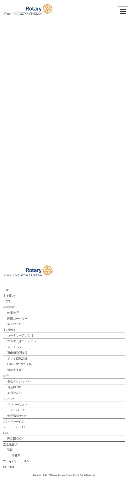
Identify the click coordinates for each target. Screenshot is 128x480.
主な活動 (9, 329)
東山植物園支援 (17, 352)
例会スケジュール (19, 381)
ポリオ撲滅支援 (17, 358)
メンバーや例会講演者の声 (17, 412)
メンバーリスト (17, 404)
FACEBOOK (15, 438)
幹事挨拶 (13, 312)
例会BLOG (14, 387)
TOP (6, 290)
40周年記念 (14, 392)
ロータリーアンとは (20, 335)
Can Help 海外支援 (19, 364)
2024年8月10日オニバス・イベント (21, 344)
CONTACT (10, 467)
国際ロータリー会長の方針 (17, 321)
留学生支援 (14, 370)
